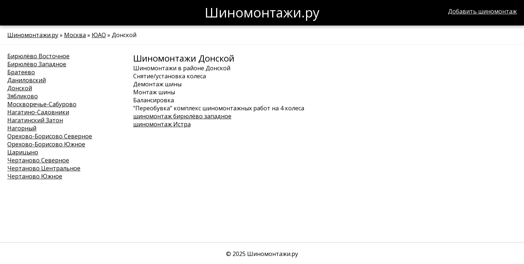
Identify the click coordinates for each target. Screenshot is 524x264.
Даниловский (26, 80)
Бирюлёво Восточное (38, 56)
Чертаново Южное (34, 176)
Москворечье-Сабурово (41, 104)
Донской (19, 88)
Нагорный (21, 128)
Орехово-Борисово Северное (49, 136)
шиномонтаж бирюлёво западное (182, 116)
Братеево (21, 72)
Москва (75, 35)
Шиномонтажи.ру (32, 35)
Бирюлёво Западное (36, 64)
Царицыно (22, 152)
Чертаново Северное (38, 160)
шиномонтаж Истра (162, 124)
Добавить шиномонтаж (482, 11)
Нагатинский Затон (35, 120)
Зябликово (22, 96)
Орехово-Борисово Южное (46, 144)
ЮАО (99, 35)
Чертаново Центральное (43, 168)
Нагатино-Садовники (38, 112)
